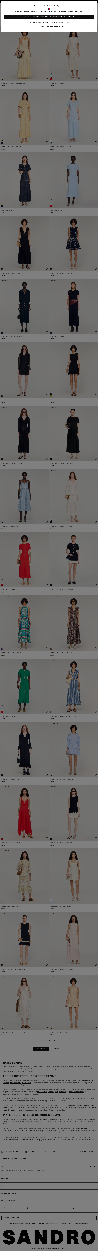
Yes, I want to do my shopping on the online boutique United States (49, 17)
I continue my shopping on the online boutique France (49, 22)
